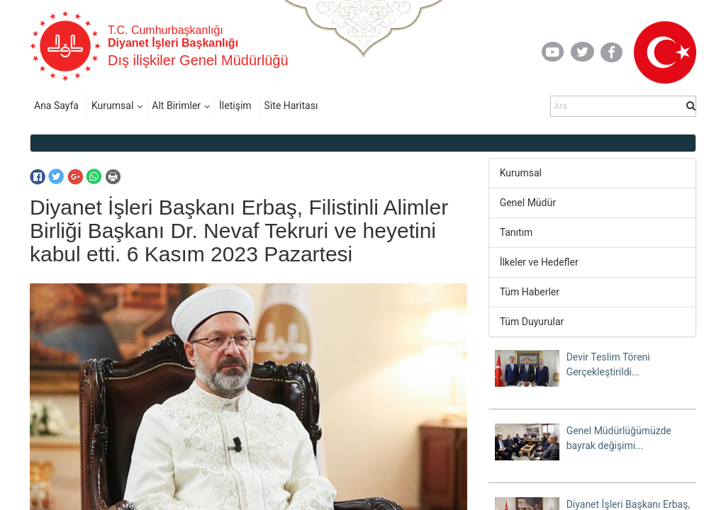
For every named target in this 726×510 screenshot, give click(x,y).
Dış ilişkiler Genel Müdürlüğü (198, 60)
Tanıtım (516, 232)
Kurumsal (112, 105)
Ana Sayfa (56, 105)
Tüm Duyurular (532, 321)
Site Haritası (291, 105)
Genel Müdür (528, 202)
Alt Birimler (176, 105)
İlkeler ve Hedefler (539, 262)
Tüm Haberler (529, 292)
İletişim (235, 105)
